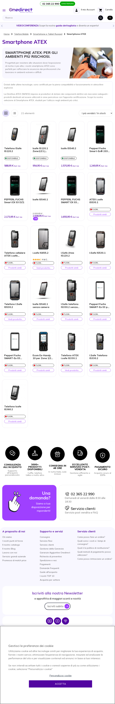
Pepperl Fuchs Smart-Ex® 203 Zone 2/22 (98, 150)
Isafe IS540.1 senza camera (41, 305)
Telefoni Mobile (21, 34)
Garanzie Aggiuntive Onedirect (55, 552)
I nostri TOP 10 (47, 576)
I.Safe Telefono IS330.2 (98, 357)
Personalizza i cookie (60, 675)
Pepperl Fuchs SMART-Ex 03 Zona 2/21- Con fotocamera (13, 357)
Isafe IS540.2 (68, 148)
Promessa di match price (14, 560)
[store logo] (20, 10)
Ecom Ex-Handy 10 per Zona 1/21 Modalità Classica (43, 357)
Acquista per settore (50, 580)
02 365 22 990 (79, 494)
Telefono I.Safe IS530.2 (13, 305)
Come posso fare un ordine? (91, 537)
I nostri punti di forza (12, 541)
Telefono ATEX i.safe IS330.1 (70, 357)
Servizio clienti (80, 508)
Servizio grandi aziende (14, 556)
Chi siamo (7, 537)
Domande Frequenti (49, 568)
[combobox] (54, 18)
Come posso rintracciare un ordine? (94, 559)
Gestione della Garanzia (52, 548)
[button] (13, 531)
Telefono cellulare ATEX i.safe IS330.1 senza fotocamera (14, 254)
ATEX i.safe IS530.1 (96, 201)
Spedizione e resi (48, 560)
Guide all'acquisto (48, 572)
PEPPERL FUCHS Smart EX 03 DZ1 (14, 201)
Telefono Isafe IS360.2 (12, 408)
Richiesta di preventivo (51, 556)
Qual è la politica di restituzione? (93, 548)
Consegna (45, 537)
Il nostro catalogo (11, 544)
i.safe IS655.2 (41, 252)
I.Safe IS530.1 (97, 252)
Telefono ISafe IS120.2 (13, 150)
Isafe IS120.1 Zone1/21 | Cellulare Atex (41, 150)
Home (7, 34)
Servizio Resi (46, 541)
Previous (2, 25)
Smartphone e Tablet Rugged (47, 34)
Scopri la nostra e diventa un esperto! (57, 25)
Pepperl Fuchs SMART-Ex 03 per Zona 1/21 (99, 306)
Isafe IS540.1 (40, 199)
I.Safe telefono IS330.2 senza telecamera (69, 306)
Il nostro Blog (8, 548)
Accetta (60, 683)
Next (113, 25)
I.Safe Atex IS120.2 (67, 254)
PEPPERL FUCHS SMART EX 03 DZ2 (70, 201)
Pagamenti (45, 564)
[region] (57, 665)
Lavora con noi (9, 552)
